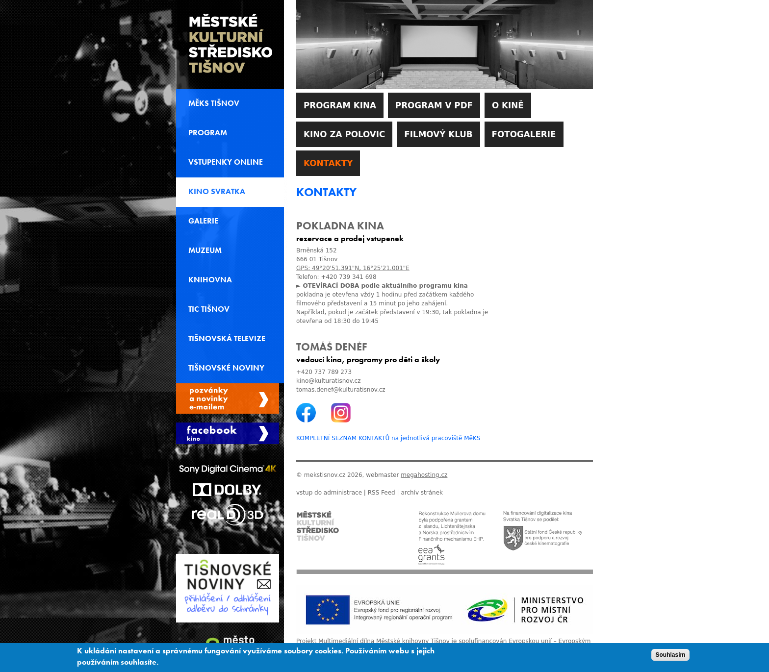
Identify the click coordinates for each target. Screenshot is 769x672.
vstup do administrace (329, 492)
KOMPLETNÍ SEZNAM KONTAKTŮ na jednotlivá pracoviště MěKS (388, 438)
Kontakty (328, 163)
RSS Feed (381, 492)
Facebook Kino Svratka (227, 433)
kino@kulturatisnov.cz (328, 380)
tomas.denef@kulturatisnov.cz (340, 389)
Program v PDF (434, 105)
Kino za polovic (344, 134)
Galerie (203, 221)
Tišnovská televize (226, 339)
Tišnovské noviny (226, 368)
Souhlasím (671, 657)
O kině (508, 105)
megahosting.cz (424, 475)
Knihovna (210, 280)
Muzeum (205, 250)
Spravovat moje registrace (227, 398)
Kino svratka (216, 192)
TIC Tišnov (209, 309)
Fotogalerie (524, 134)
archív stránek (422, 492)
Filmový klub (438, 134)
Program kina (340, 105)
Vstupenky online (225, 162)
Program (207, 133)
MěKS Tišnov (213, 103)
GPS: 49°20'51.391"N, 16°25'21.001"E (353, 268)
